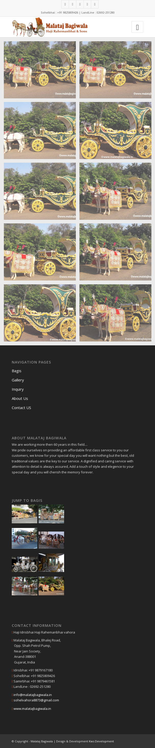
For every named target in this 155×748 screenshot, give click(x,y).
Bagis (16, 370)
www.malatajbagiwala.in (32, 708)
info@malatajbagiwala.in (33, 694)
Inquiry (18, 389)
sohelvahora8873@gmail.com (36, 700)
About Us (20, 398)
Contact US (21, 407)
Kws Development (101, 741)
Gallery (18, 379)
